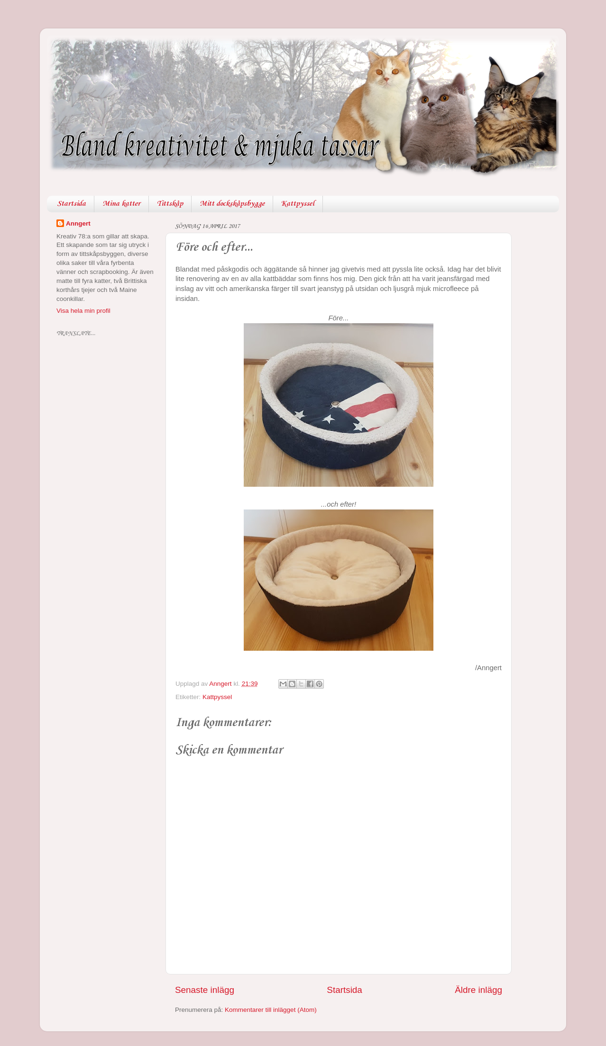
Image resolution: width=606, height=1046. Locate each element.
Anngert (78, 223)
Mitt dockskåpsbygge (232, 204)
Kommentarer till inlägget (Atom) (271, 1009)
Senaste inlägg (204, 990)
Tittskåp (170, 204)
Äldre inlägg (478, 990)
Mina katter (121, 204)
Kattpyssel (297, 204)
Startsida (71, 204)
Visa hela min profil (83, 310)
